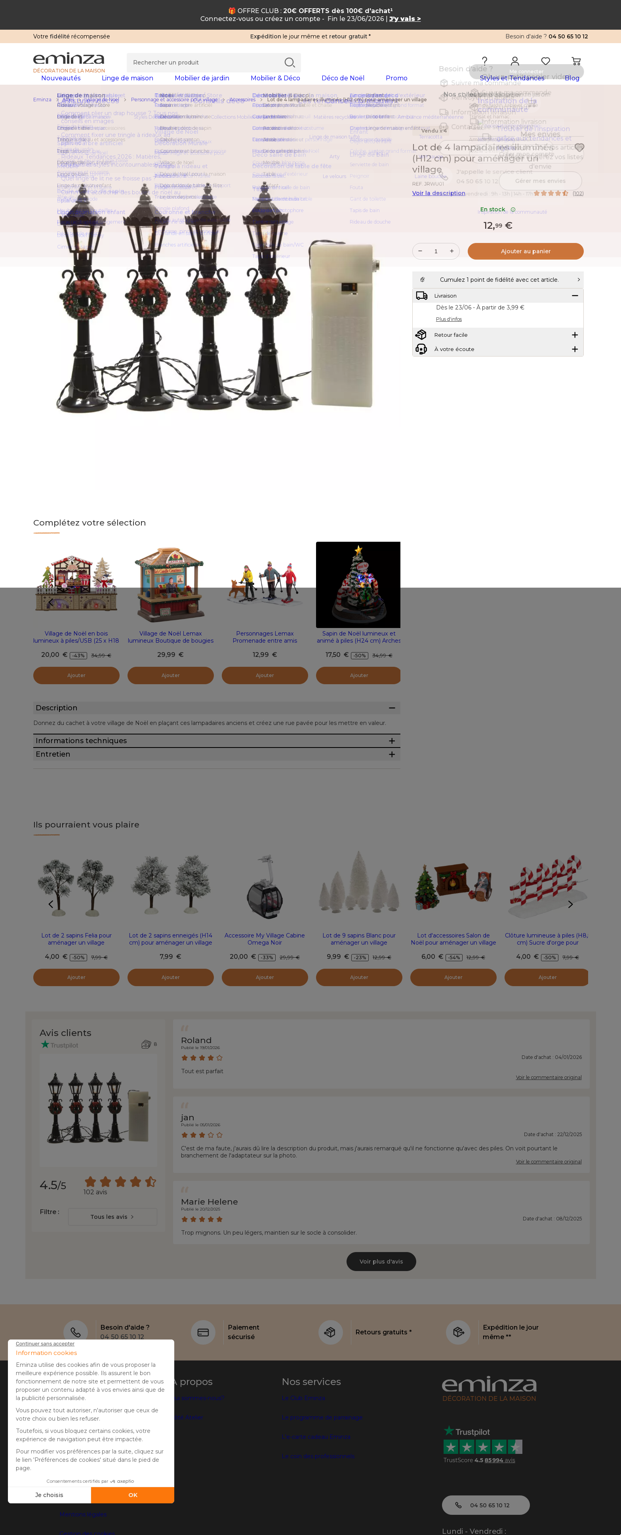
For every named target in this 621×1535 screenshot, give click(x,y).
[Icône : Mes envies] (579, 160)
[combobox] (112, 1274)
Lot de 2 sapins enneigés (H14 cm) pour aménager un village (170, 996)
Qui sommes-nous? (197, 1455)
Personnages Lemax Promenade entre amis (264, 650)
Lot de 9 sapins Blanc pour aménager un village (359, 996)
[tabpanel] (242, 85)
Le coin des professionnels (318, 1513)
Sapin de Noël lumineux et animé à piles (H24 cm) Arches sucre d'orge (359, 653)
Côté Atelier (186, 1474)
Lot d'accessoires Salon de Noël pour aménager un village (453, 996)
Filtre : (49, 1269)
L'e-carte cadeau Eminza (316, 1493)
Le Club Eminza (303, 1455)
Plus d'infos (449, 352)
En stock (498, 222)
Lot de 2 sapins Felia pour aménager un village (76, 996)
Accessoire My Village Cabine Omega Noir (265, 996)
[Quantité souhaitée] (436, 264)
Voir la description (438, 205)
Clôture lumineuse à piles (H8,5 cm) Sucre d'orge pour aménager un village (548, 999)
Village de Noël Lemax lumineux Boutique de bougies (170, 650)
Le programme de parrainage (322, 1474)
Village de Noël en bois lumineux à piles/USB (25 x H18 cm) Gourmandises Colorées (76, 653)
